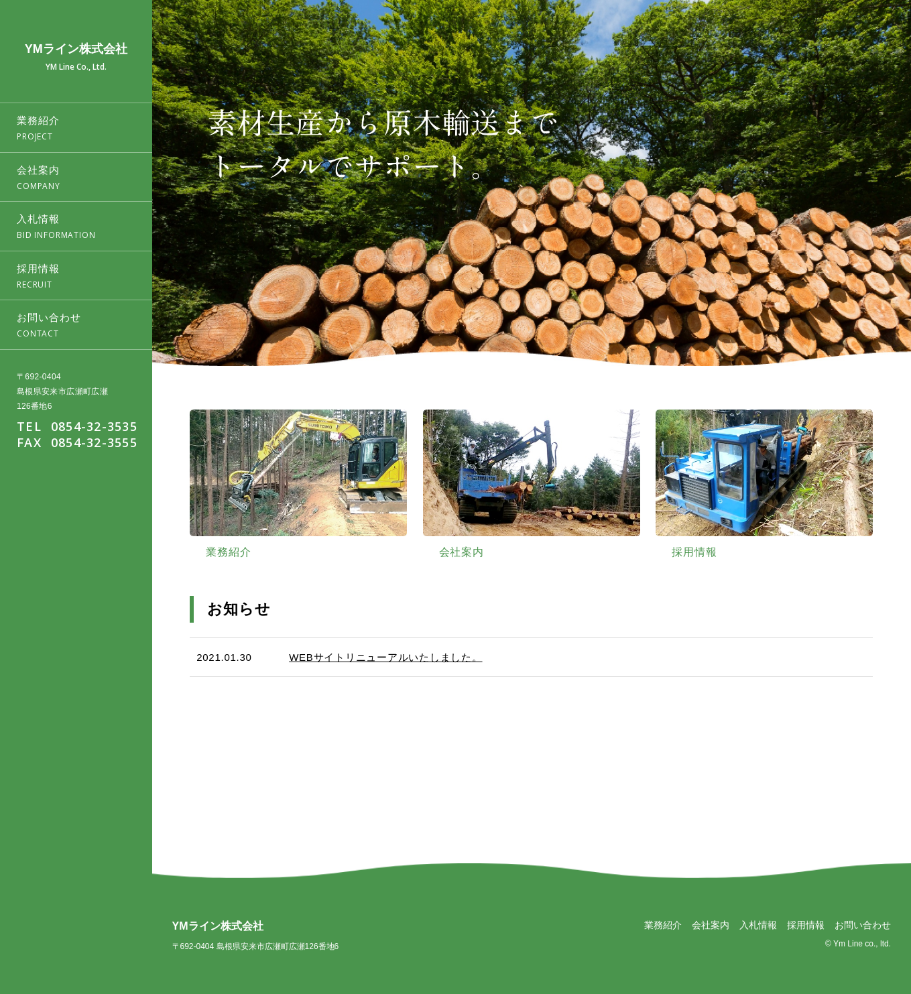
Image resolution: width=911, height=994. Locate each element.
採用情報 (806, 925)
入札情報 (758, 925)
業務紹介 (663, 925)
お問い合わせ (863, 925)
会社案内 (710, 925)
